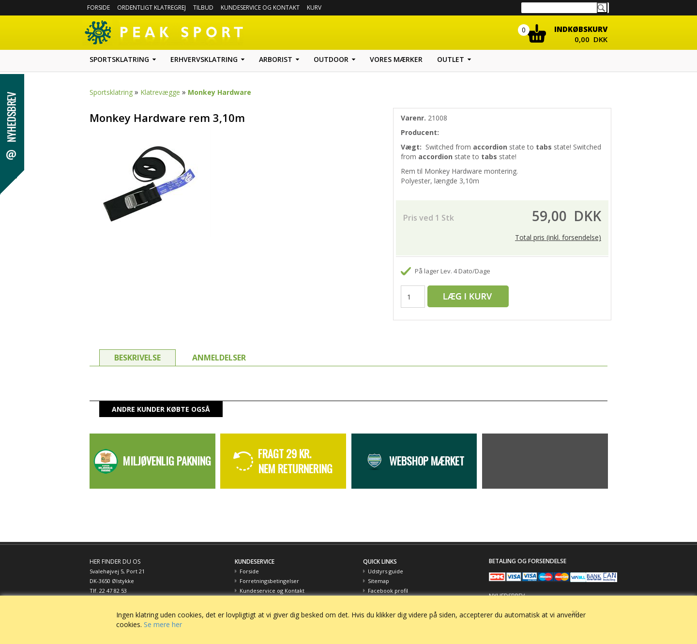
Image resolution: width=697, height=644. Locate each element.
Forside (98, 7)
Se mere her (163, 624)
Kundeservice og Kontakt (272, 580)
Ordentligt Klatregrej (151, 7)
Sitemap (378, 571)
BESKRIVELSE (137, 348)
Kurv (314, 7)
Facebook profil (388, 580)
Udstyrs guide (385, 561)
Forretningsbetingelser (269, 571)
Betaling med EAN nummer (275, 590)
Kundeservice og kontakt (260, 7)
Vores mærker (396, 59)
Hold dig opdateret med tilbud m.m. (536, 594)
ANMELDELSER (219, 348)
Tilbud (203, 7)
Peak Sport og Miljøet (395, 590)
